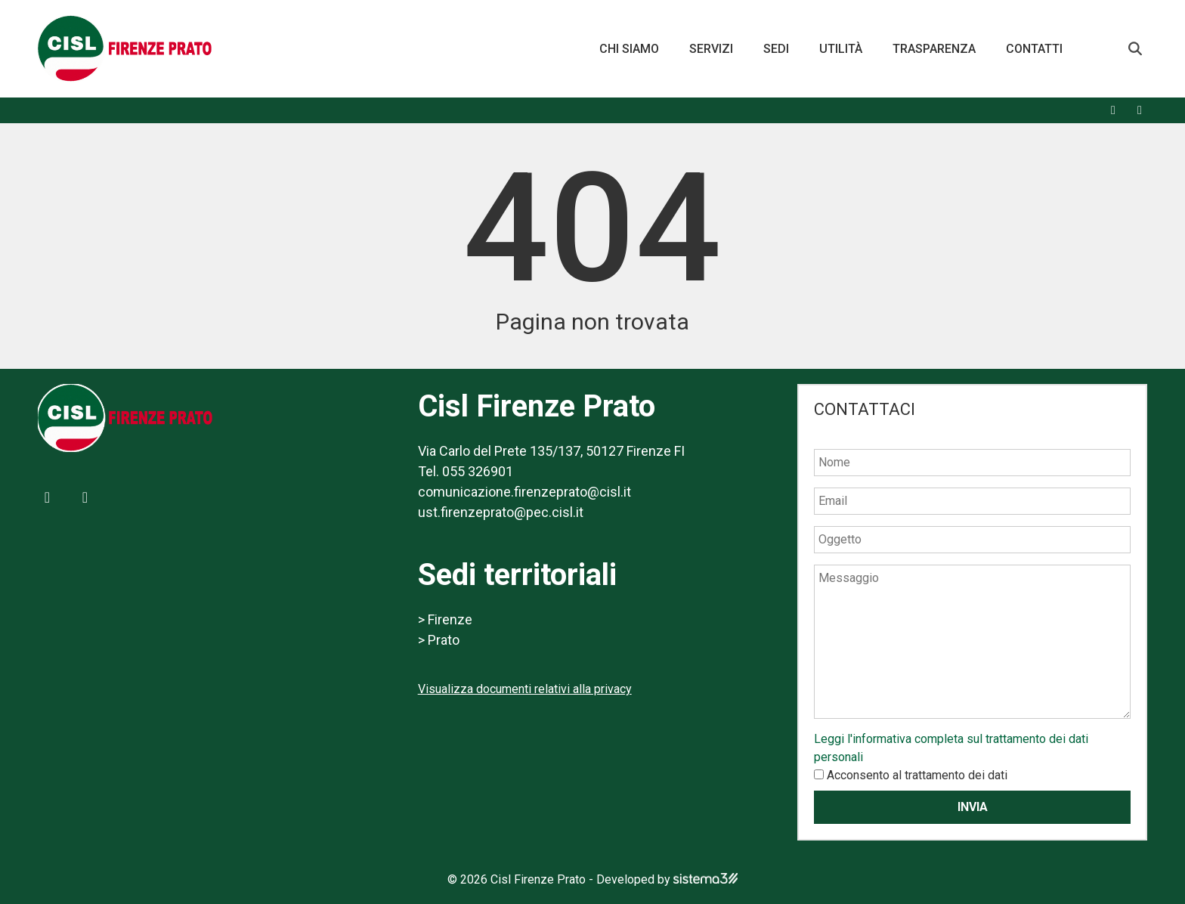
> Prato (438, 640)
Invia (973, 807)
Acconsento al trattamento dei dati (917, 775)
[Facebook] (1113, 110)
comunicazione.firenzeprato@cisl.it (524, 492)
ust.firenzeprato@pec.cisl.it (500, 512)
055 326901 (477, 471)
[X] (1139, 110)
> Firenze (445, 619)
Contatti (1034, 49)
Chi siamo (629, 49)
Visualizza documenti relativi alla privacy (525, 689)
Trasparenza (934, 49)
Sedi (776, 49)
